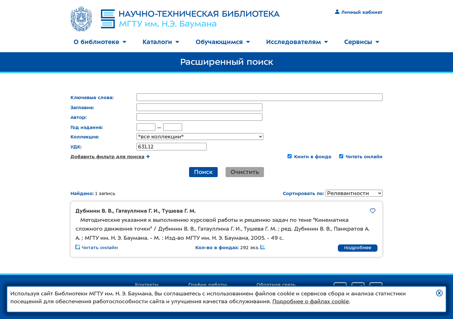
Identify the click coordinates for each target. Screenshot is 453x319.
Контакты (147, 284)
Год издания (86, 127)
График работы (207, 284)
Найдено (81, 193)
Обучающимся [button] (223, 41)
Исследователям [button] (297, 41)
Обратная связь (276, 284)
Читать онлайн (364, 157)
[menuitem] (100, 42)
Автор (77, 117)
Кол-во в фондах (216, 248)
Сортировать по (303, 194)
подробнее (357, 248)
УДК (75, 147)
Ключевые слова (91, 97)
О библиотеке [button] (100, 41)
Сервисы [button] (361, 41)
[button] (439, 293)
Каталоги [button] (161, 41)
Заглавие (81, 107)
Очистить (245, 172)
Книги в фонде (312, 157)
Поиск (203, 172)
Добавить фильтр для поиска (110, 157)
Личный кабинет (359, 12)
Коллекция (84, 137)
